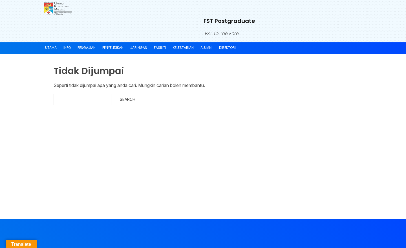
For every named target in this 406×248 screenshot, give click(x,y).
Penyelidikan (112, 47)
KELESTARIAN (183, 47)
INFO (67, 47)
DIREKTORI (227, 47)
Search (127, 99)
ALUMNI (206, 47)
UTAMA (51, 47)
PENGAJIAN (87, 47)
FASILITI (160, 47)
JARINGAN (138, 47)
